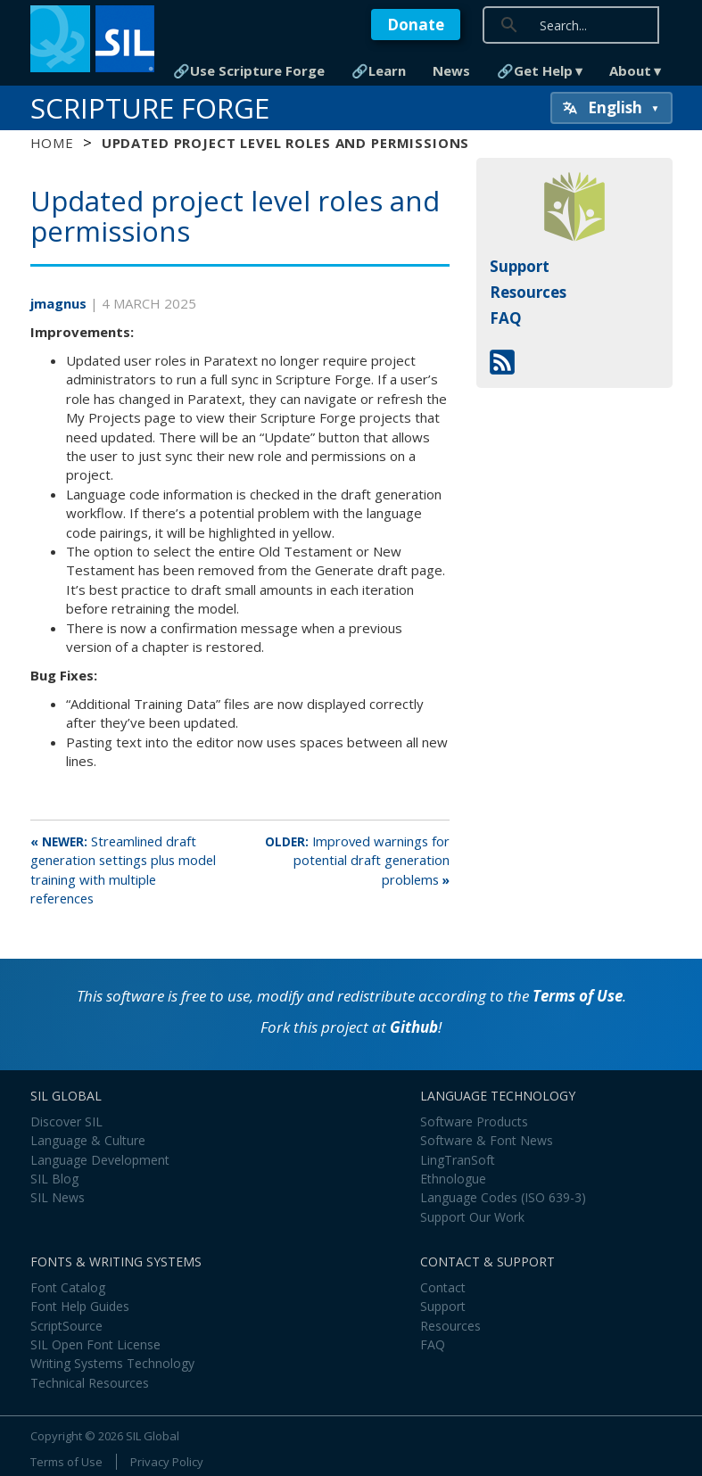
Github (414, 1027)
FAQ (506, 318)
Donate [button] (415, 24)
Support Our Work (472, 1216)
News (451, 70)
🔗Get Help (535, 70)
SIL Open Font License (95, 1344)
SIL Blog (54, 1178)
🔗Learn (378, 70)
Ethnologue (453, 1178)
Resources (528, 292)
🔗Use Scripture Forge (249, 70)
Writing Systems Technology (112, 1363)
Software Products (474, 1121)
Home (52, 143)
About (630, 70)
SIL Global (152, 1436)
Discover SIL (66, 1121)
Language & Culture (87, 1140)
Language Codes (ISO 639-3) (503, 1197)
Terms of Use (578, 995)
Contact (443, 1287)
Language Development (99, 1159)
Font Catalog (67, 1287)
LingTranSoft (457, 1159)
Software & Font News (486, 1140)
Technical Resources (89, 1382)
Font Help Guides (79, 1306)
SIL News (57, 1197)
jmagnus (60, 303)
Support (519, 266)
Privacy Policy (166, 1462)
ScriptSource (66, 1325)
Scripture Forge (149, 108)
